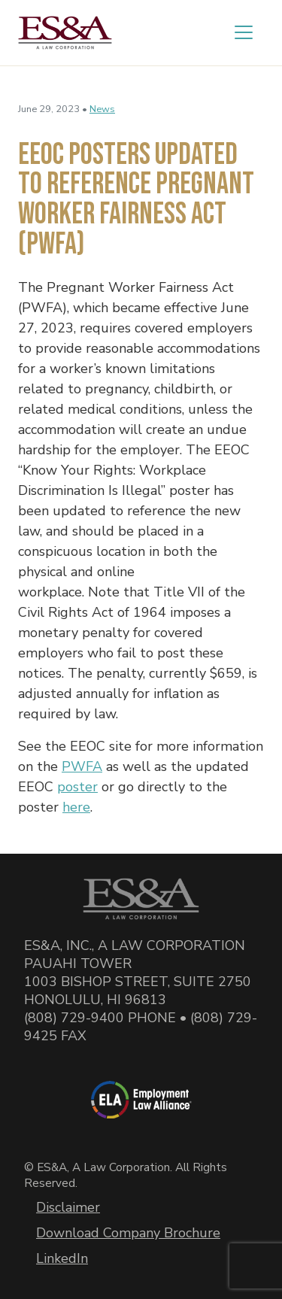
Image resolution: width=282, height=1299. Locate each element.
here (76, 807)
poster (77, 787)
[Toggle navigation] (243, 32)
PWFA (82, 766)
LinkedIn (62, 1258)
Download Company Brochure (128, 1233)
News (102, 109)
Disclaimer (68, 1207)
